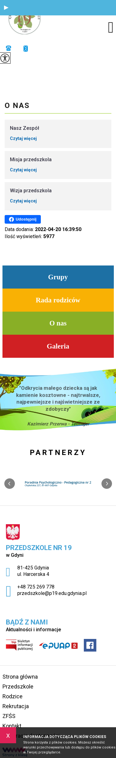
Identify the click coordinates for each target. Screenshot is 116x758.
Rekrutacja (15, 706)
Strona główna (20, 676)
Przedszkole (17, 686)
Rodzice (12, 696)
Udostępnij (23, 219)
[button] (6, 7)
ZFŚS (8, 716)
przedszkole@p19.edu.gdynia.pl (26, 49)
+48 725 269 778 (8, 48)
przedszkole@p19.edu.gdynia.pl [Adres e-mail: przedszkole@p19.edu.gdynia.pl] (52, 593)
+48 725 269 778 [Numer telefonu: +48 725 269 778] (35, 587)
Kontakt (11, 726)
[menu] (111, 27)
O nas (17, 105)
